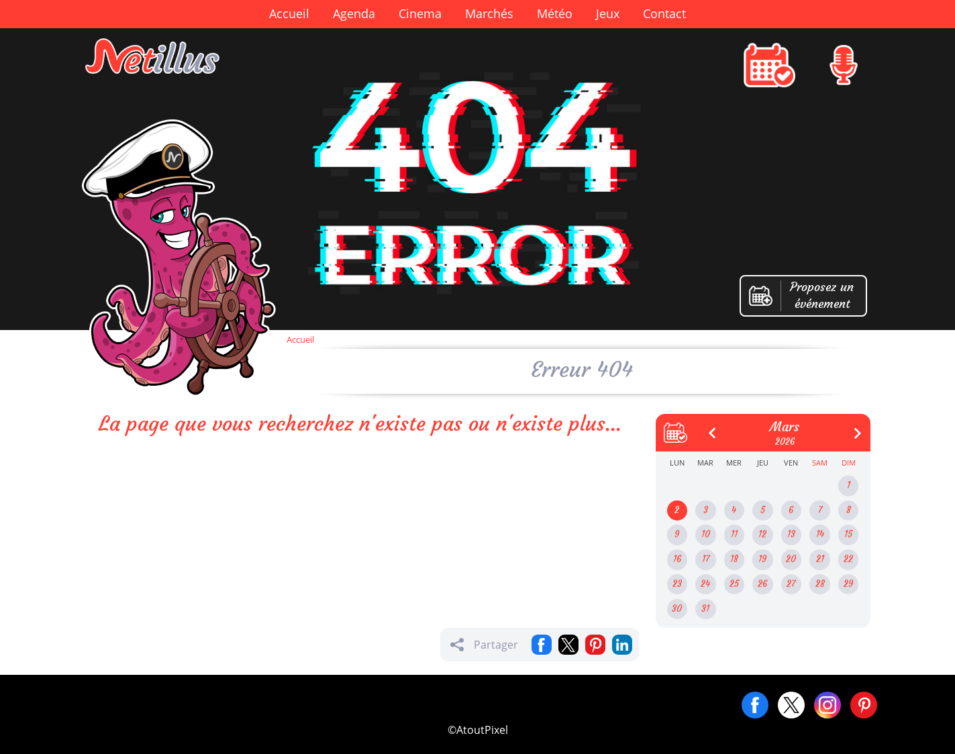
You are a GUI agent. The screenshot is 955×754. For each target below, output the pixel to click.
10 (705, 534)
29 (848, 584)
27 (791, 584)
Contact (664, 13)
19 (762, 559)
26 (762, 584)
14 (820, 534)
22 (848, 559)
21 (820, 559)
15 (848, 534)
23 (677, 584)
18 (734, 559)
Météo (554, 13)
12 (762, 534)
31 (705, 609)
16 (677, 559)
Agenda (354, 13)
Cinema (420, 13)
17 (705, 559)
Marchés (489, 13)
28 (820, 584)
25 (734, 584)
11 (734, 534)
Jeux (607, 13)
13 (791, 534)
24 (705, 584)
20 (791, 559)
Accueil (289, 13)
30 (677, 609)
